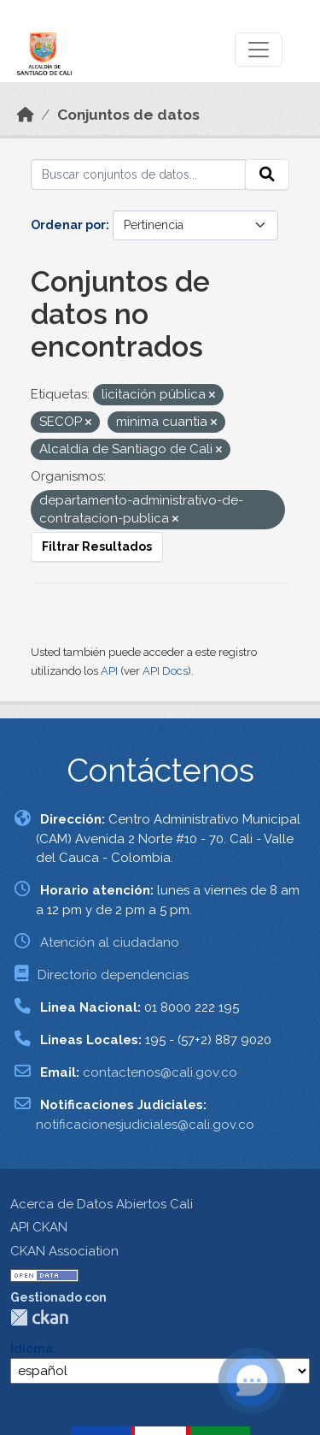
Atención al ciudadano (109, 942)
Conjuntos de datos (128, 114)
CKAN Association (64, 1251)
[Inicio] (25, 114)
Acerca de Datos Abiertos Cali (101, 1204)
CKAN (39, 1317)
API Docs (165, 670)
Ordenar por (68, 225)
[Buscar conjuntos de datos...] (138, 174)
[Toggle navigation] (258, 49)
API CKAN (38, 1227)
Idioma (31, 1348)
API (109, 670)
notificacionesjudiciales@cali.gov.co (145, 1124)
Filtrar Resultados (97, 546)
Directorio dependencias (113, 975)
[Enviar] (267, 174)
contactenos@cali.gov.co (160, 1072)
